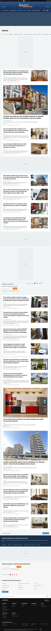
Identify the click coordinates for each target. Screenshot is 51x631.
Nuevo (46, 6)
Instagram (45, 10)
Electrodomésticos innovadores (18, 544)
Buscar (47, 596)
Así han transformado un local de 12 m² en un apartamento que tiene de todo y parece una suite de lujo (16, 519)
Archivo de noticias (7, 533)
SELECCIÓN (20, 10)
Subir (46, 600)
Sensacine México (24, 623)
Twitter (49, 10)
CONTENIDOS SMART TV (13, 10)
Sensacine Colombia (25, 625)
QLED (39, 34)
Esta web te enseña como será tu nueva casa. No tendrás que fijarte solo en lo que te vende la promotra (16, 177)
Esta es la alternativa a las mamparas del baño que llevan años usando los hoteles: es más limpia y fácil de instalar (16, 72)
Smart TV (38, 544)
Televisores (9, 544)
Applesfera (4, 607)
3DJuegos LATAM (14, 623)
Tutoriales (20, 585)
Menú (4, 6)
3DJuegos (13, 605)
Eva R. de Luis (8, 354)
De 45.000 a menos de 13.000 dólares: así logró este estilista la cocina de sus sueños (15, 505)
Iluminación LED (33, 544)
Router (42, 34)
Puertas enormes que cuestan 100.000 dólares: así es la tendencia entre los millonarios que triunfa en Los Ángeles (15, 330)
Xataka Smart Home (25, 5)
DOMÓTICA (28, 10)
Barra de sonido (29, 34)
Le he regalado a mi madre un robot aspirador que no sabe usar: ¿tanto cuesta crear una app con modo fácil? (14, 345)
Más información (30, 629)
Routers (3, 589)
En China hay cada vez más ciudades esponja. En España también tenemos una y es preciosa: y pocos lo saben (23, 117)
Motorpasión (43, 605)
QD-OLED (35, 34)
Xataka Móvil (4, 606)
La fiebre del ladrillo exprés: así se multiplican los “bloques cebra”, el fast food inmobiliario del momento (24, 463)
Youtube (47, 10)
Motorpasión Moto (44, 606)
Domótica (5, 349)
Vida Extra (13, 606)
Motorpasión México (44, 623)
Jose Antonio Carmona (10, 124)
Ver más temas (5, 591)
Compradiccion (4, 617)
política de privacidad (15, 290)
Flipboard (43, 10)
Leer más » (19, 80)
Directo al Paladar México (34, 624)
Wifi (35, 589)
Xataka (3, 605)
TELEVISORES (5, 10)
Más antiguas (45, 533)
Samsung (46, 34)
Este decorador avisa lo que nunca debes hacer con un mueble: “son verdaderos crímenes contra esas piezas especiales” (16, 476)
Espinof (23, 606)
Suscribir (15, 288)
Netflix (21, 34)
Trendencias (4, 614)
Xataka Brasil (4, 625)
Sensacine (23, 605)
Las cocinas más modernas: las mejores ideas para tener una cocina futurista (23, 420)
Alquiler (11, 34)
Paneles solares (16, 34)
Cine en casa (20, 589)
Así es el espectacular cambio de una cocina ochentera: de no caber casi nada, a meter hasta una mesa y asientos (16, 130)
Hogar (4, 76)
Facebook (32, 283)
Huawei (25, 34)
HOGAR (24, 10)
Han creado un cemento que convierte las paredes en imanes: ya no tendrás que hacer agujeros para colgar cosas (16, 191)
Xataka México (4, 623)
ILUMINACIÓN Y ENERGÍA (36, 10)
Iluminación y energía (6, 585)
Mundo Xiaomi (4, 610)
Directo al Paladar (34, 605)
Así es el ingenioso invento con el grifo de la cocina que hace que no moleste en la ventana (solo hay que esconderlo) (15, 491)
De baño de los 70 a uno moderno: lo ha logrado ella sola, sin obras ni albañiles (15, 204)
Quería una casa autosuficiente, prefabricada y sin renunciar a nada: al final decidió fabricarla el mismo (15, 375)
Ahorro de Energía (27, 544)
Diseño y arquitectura (7, 120)
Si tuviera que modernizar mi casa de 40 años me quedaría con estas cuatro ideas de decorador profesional (16, 361)
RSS (39, 283)
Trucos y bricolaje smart (38, 585)
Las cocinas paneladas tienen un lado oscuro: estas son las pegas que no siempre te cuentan (14, 145)
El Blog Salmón (14, 614)
